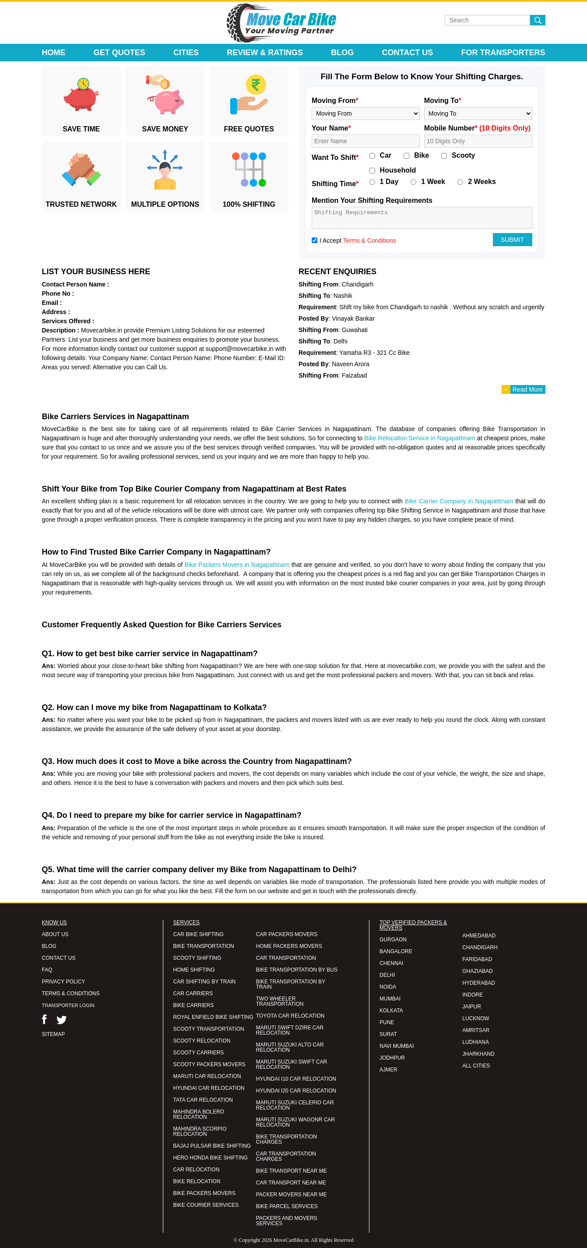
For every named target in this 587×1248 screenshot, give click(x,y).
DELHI (387, 975)
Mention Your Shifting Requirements (372, 200)
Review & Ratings (265, 52)
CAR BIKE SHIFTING (198, 934)
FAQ (47, 970)
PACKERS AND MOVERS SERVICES (286, 1221)
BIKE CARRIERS (193, 1005)
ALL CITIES (476, 1066)
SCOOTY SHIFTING (197, 958)
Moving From (335, 100)
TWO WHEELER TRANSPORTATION (280, 1001)
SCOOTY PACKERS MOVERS (209, 1064)
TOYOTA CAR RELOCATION (290, 1016)
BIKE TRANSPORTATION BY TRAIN (290, 984)
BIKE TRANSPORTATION (203, 946)
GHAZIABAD (477, 971)
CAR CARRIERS (193, 993)
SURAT (388, 1034)
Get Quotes (119, 52)
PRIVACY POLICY (63, 982)
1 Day (389, 181)
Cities (186, 52)
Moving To (442, 100)
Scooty (463, 155)
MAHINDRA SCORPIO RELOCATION (200, 1131)
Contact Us (407, 52)
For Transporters (503, 52)
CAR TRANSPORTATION (286, 958)
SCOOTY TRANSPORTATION (208, 1029)
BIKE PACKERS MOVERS (204, 1193)
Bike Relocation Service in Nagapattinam (419, 438)
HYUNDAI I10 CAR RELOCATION (296, 1079)
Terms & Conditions (369, 240)
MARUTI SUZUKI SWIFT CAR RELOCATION (291, 1064)
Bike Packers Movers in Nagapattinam (237, 564)
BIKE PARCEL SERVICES (287, 1206)
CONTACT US (59, 958)
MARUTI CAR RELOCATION (207, 1076)
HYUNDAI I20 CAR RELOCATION (296, 1091)
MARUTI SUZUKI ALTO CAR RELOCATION (290, 1047)
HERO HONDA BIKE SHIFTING (210, 1158)
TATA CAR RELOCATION (203, 1100)
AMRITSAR (475, 1030)
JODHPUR (392, 1058)
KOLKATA (391, 1011)
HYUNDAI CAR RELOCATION (209, 1088)
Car (386, 155)
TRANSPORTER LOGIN (68, 1005)
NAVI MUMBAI (397, 1046)
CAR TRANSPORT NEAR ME (291, 1183)
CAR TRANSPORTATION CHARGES (286, 1156)
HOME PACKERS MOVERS (289, 946)
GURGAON (393, 940)
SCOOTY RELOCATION (202, 1041)
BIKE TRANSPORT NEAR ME (291, 1171)
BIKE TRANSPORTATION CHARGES (286, 1139)
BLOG (49, 946)
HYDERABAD (478, 983)
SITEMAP (53, 1034)
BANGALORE (396, 951)
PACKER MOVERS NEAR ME (291, 1194)
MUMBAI (390, 999)
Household (398, 170)
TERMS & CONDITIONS (71, 993)
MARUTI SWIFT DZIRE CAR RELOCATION (289, 1030)
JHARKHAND (478, 1054)
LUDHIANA (475, 1042)
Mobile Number (477, 128)
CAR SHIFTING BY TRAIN (204, 982)
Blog (342, 52)
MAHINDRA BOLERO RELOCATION (199, 1114)
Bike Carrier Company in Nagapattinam (459, 501)
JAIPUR (471, 1007)
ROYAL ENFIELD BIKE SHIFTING (213, 1017)
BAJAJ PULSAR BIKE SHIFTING (212, 1146)
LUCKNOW (475, 1018)
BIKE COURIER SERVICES (206, 1205)
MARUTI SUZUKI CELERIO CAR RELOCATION (295, 1105)
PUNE (387, 1022)
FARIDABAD (477, 959)
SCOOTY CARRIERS (198, 1053)
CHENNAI (391, 963)
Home (54, 52)
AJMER (388, 1070)
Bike (421, 155)
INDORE (472, 995)
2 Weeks (482, 181)
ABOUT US (55, 934)
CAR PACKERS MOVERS (286, 934)
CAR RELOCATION (196, 1170)
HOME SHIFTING (194, 970)
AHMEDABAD (479, 936)
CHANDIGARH (480, 947)
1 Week (433, 181)
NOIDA (388, 987)
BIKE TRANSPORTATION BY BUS (296, 970)
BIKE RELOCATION (197, 1181)
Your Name (331, 128)
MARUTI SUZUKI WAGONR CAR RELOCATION (295, 1122)
